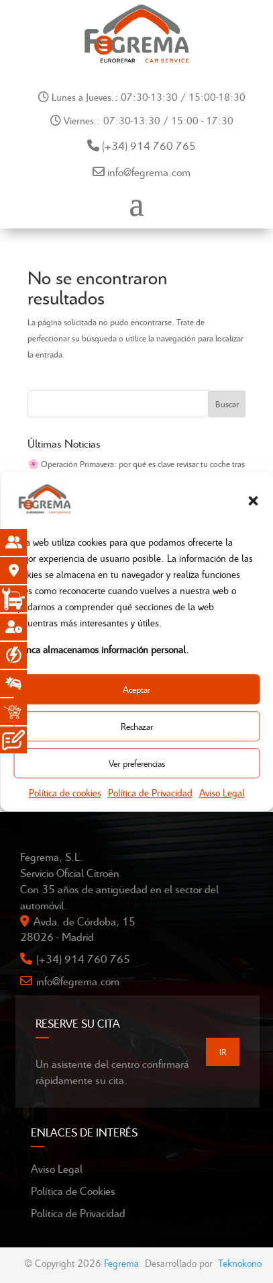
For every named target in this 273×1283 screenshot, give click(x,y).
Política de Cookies (73, 1190)
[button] (253, 501)
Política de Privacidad (150, 793)
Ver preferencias (137, 763)
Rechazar (137, 726)
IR (222, 1052)
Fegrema (121, 1263)
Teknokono (240, 1263)
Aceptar (136, 689)
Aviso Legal (222, 793)
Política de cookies (65, 793)
